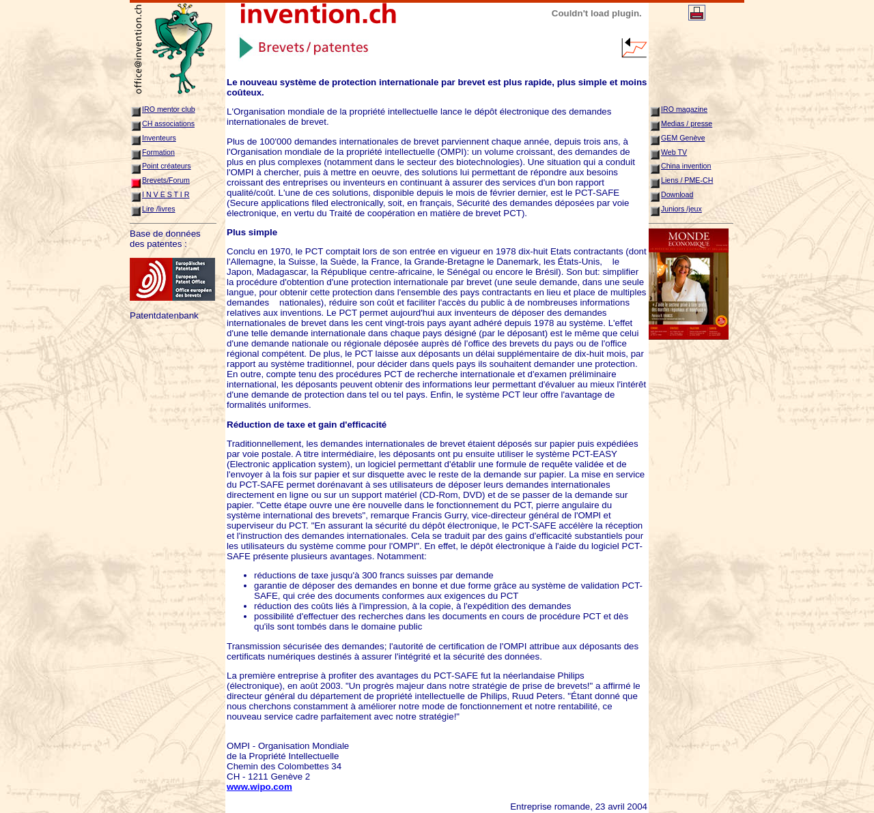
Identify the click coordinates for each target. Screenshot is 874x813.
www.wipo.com (259, 787)
